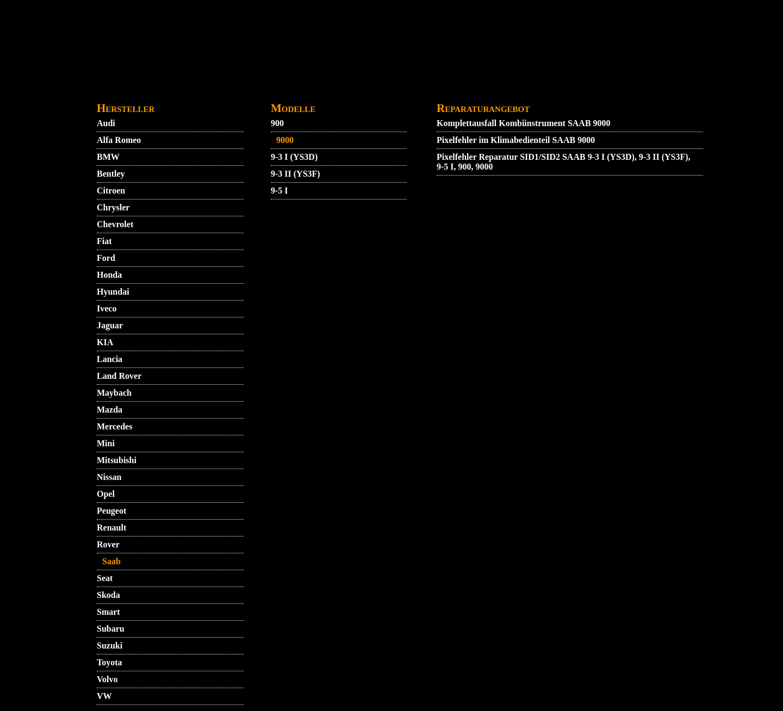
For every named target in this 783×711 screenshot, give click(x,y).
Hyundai (113, 291)
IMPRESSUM (502, 90)
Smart (108, 611)
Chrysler (113, 207)
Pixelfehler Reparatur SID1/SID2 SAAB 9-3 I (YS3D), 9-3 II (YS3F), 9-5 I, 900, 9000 (564, 161)
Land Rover (119, 376)
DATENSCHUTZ (312, 90)
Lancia (109, 359)
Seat (105, 578)
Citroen (111, 190)
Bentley (111, 173)
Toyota (109, 662)
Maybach (114, 392)
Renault (111, 527)
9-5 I (279, 190)
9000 (285, 140)
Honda (109, 274)
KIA (105, 342)
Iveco (106, 308)
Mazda (109, 409)
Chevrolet (115, 224)
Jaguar (110, 325)
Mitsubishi (116, 460)
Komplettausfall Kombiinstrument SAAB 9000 (524, 123)
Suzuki (109, 645)
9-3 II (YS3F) (295, 173)
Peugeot (111, 510)
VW (104, 696)
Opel (106, 493)
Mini (106, 443)
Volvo (107, 679)
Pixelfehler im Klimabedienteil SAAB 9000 (516, 140)
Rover (108, 544)
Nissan (109, 477)
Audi (106, 123)
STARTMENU (124, 90)
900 (277, 123)
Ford (106, 258)
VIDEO (174, 90)
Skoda (108, 595)
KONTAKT (248, 90)
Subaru (111, 628)
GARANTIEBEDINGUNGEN (409, 90)
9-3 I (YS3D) (294, 156)
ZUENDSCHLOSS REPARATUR (604, 90)
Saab (111, 561)
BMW (108, 156)
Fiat (104, 241)
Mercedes (114, 426)
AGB (206, 90)
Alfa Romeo (119, 140)
